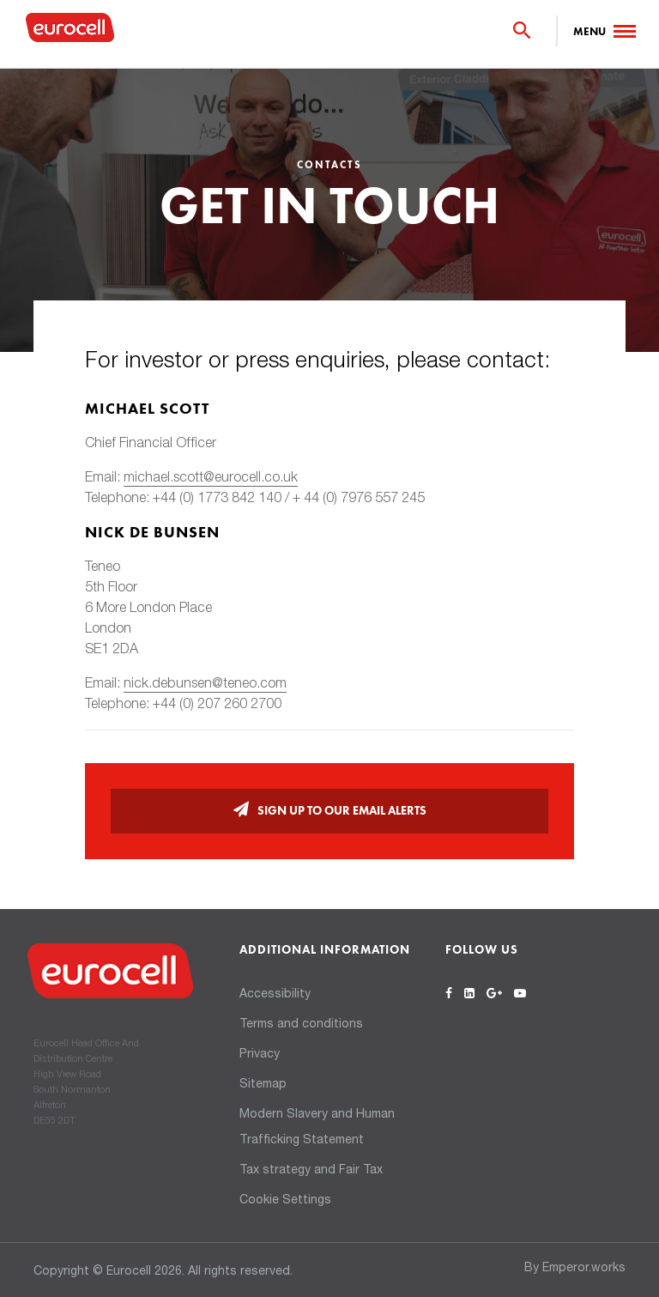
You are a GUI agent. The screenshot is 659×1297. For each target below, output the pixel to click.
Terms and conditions (301, 1025)
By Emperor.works (575, 1269)
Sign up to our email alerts (341, 811)
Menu (589, 32)
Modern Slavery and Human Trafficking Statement (317, 1128)
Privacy (259, 1055)
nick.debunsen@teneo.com (205, 685)
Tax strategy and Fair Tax (311, 1171)
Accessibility (275, 995)
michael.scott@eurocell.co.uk (211, 479)
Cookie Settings (285, 1201)
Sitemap (263, 1085)
